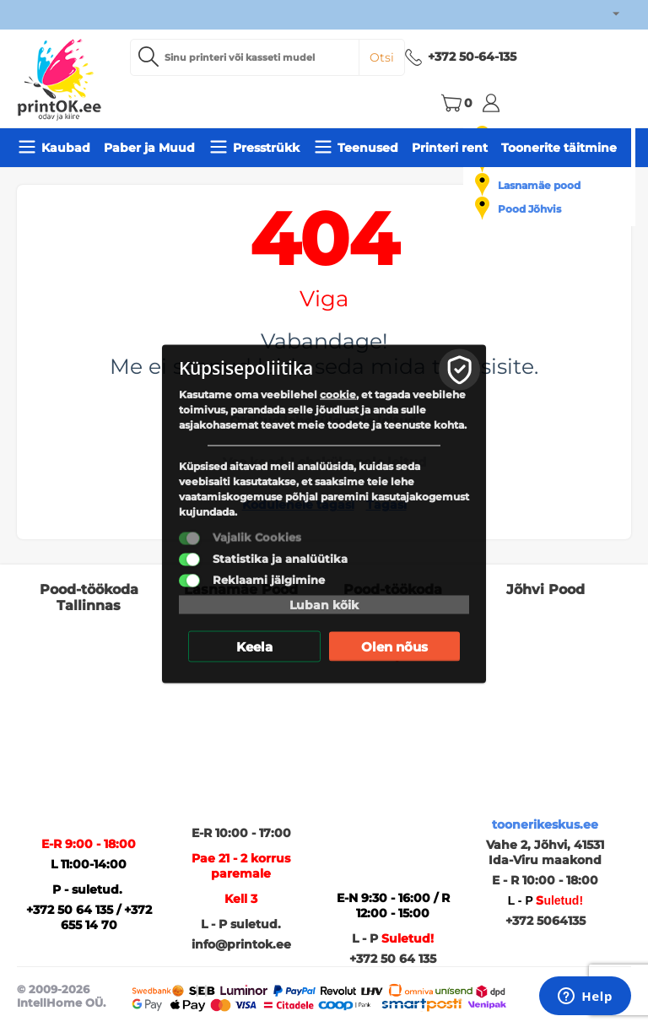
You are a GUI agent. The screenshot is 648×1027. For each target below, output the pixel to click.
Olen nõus (394, 646)
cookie (338, 393)
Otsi (382, 57)
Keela (254, 646)
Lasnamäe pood (539, 185)
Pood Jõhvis (529, 209)
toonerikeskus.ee (545, 824)
